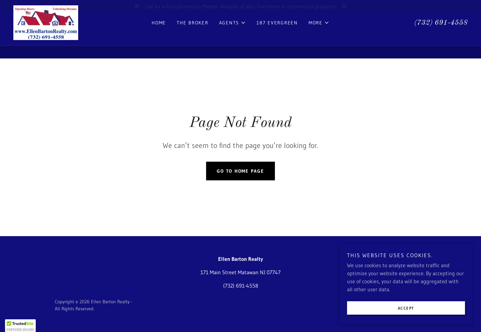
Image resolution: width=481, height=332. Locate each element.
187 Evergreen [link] (277, 35)
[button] (232, 35)
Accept (406, 321)
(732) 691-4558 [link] (441, 35)
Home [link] (159, 35)
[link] (45, 34)
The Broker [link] (192, 35)
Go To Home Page (240, 171)
